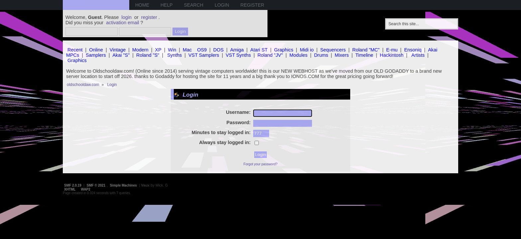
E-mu (391, 49)
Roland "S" (147, 55)
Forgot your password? (260, 164)
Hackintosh (391, 55)
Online (96, 49)
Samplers (96, 55)
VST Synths (238, 55)
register (149, 17)
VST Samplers (203, 55)
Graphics (283, 49)
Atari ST (258, 49)
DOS (218, 49)
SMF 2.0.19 (72, 185)
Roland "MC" (365, 49)
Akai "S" (121, 55)
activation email (122, 22)
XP (158, 49)
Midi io (307, 49)
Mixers (342, 55)
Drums (321, 55)
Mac (187, 49)
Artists (418, 55)
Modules (298, 55)
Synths (174, 55)
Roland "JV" (270, 55)
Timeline (364, 55)
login (127, 17)
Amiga (237, 49)
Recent (75, 49)
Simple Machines (123, 185)
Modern (140, 49)
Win (172, 49)
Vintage (118, 49)
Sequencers (333, 49)
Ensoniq (412, 49)
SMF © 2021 (96, 185)
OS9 (202, 49)
